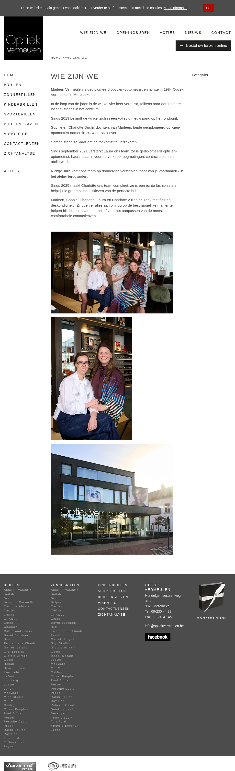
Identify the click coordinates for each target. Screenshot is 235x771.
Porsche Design (17, 721)
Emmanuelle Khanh (19, 643)
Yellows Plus (14, 742)
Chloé (8, 622)
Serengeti (59, 713)
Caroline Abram (16, 606)
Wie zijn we (93, 33)
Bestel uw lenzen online (206, 45)
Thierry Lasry (62, 717)
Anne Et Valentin (18, 589)
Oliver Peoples (16, 709)
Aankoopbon (211, 618)
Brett (8, 598)
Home (56, 57)
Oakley (9, 705)
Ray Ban (11, 734)
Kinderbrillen (20, 104)
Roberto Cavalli (64, 705)
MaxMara (11, 692)
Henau (9, 663)
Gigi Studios (14, 651)
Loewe (9, 684)
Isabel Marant (62, 655)
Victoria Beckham (65, 725)
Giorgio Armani (16, 655)
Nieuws (193, 33)
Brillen (13, 85)
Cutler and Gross (18, 631)
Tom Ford (11, 738)
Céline (9, 614)
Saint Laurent (62, 709)
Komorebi (11, 672)
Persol (9, 717)
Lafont (9, 676)
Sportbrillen (20, 114)
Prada (8, 725)
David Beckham (16, 635)
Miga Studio (13, 697)
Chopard (11, 626)
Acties (167, 33)
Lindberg (11, 680)
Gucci (8, 659)
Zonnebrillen (20, 95)
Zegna (9, 746)
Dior (7, 639)
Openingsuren (133, 33)
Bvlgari (57, 602)
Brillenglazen (21, 124)
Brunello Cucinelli (19, 602)
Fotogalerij (201, 75)
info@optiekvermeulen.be (164, 626)
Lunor (8, 688)
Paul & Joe (13, 713)
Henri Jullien (14, 668)
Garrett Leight (15, 647)
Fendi (55, 635)
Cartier (9, 610)
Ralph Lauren (15, 729)
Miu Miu (10, 700)
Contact (221, 33)
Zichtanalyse (19, 153)
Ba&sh (9, 594)
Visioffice (16, 134)
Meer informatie (175, 8)
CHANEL (11, 618)
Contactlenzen (22, 144)
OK (208, 8)
